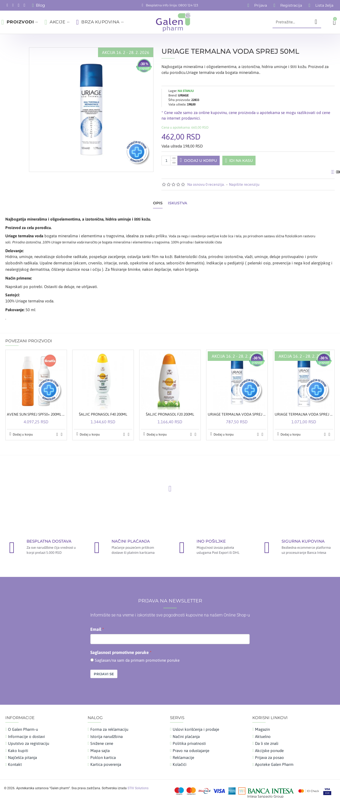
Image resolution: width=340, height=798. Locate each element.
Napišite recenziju (244, 187)
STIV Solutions (138, 784)
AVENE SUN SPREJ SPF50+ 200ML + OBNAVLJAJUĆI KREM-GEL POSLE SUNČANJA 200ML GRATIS (36, 410)
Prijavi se (104, 670)
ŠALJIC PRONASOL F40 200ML (103, 410)
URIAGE (183, 89)
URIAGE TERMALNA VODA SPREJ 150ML (237, 410)
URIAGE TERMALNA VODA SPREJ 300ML (304, 410)
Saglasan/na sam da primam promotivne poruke (137, 656)
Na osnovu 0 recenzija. (206, 187)
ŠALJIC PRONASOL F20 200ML (170, 410)
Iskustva (177, 205)
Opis (158, 205)
